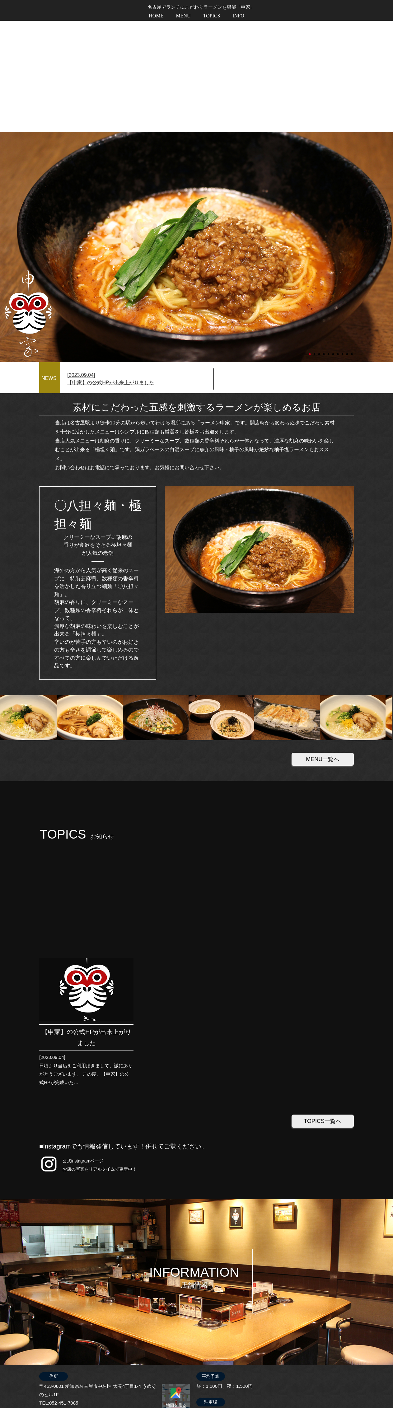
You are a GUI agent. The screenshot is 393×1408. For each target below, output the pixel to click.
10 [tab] (352, 240)
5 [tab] (329, 240)
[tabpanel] (196, 136)
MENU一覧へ (322, 648)
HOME (156, 15)
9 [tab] (347, 240)
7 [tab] (338, 240)
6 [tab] (333, 240)
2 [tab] (315, 240)
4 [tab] (324, 240)
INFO (238, 15)
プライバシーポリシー (329, 1388)
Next (3, 136)
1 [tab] (310, 240)
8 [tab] (343, 240)
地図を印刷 (176, 1197)
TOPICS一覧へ (322, 899)
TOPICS (211, 15)
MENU (183, 15)
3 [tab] (319, 240)
